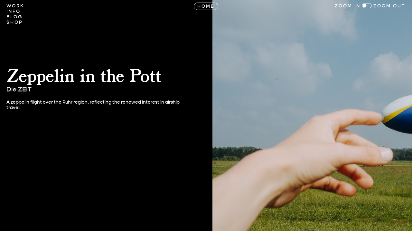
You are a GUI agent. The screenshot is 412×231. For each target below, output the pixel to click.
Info (13, 11)
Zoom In (347, 6)
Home (206, 6)
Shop (14, 22)
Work (15, 6)
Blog (14, 17)
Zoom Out (389, 6)
